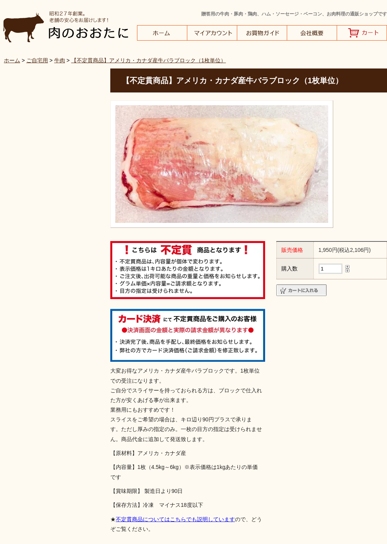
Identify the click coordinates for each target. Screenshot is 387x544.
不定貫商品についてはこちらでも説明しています (175, 519)
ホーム (12, 60)
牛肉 (59, 60)
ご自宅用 (37, 60)
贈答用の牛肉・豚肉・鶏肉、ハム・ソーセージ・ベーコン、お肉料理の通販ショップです (294, 14)
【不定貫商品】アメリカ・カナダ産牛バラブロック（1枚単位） (148, 60)
